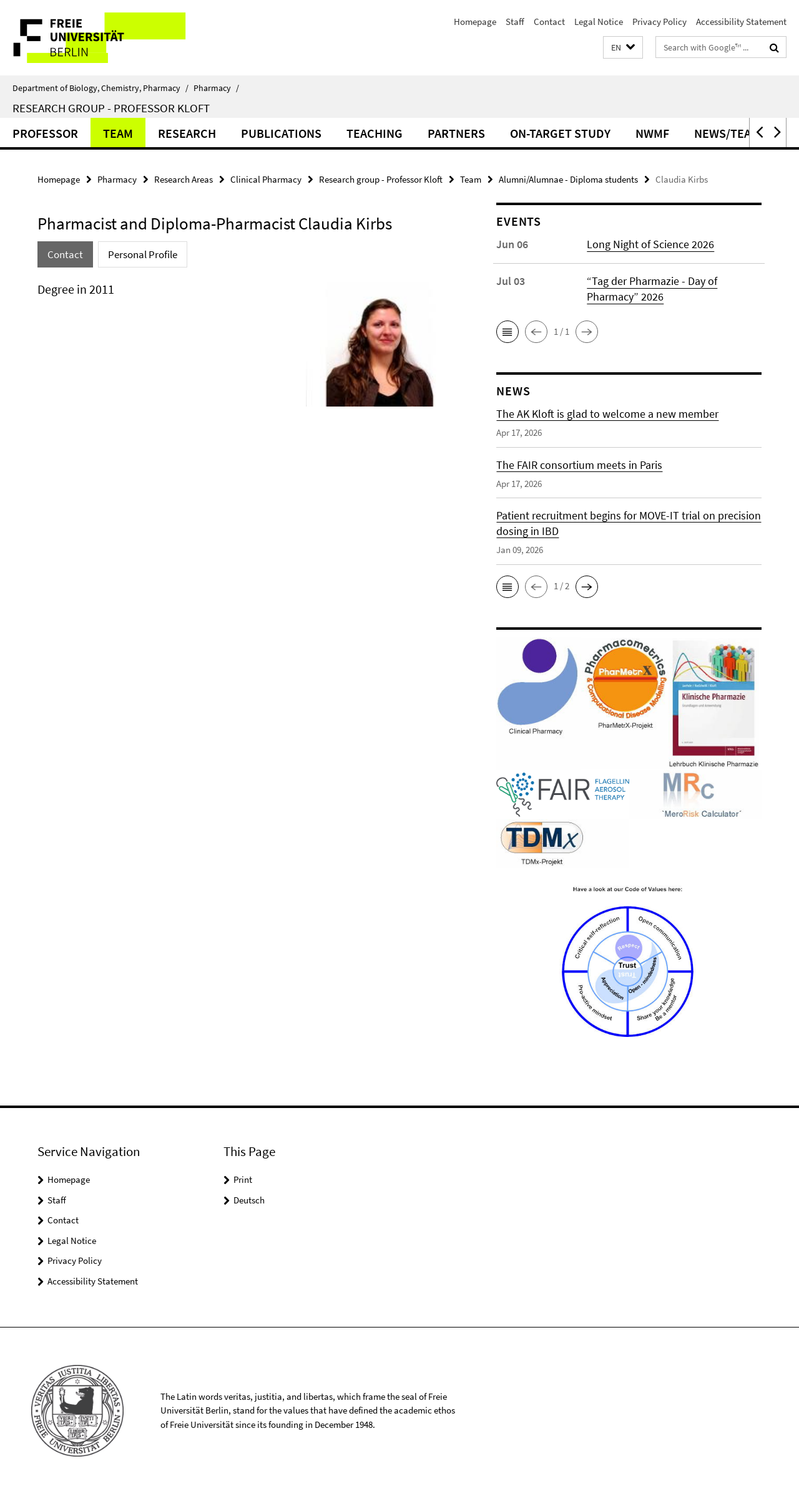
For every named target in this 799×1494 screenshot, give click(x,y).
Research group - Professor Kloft (111, 107)
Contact (549, 21)
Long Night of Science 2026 (650, 244)
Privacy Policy (659, 21)
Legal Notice (598, 21)
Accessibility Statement (741, 21)
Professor (45, 133)
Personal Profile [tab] (142, 254)
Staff (515, 21)
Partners (456, 133)
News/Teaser (733, 133)
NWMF (652, 133)
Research (187, 133)
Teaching (374, 133)
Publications (281, 133)
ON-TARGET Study (560, 133)
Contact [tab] (65, 254)
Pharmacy (216, 88)
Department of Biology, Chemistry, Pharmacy (100, 88)
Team (118, 133)
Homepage (475, 21)
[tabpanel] (244, 349)
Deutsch (249, 1200)
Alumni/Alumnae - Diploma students (568, 179)
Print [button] (242, 1179)
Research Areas (183, 179)
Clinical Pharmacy (265, 179)
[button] (623, 47)
